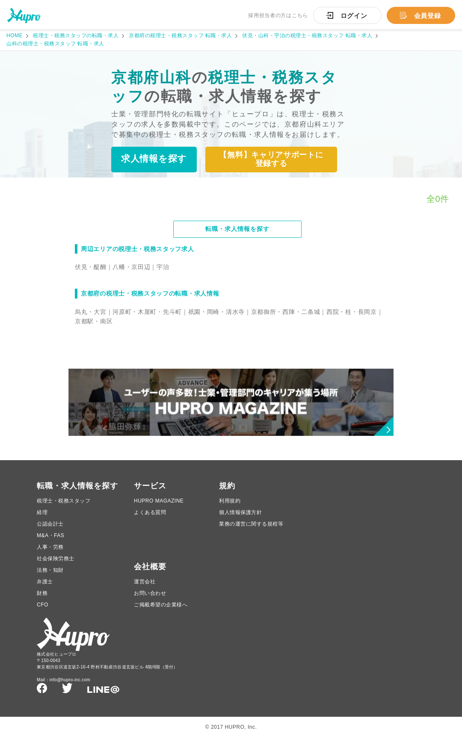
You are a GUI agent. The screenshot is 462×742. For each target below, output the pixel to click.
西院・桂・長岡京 (351, 312)
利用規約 (229, 505)
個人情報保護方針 (240, 516)
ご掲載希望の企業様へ (160, 609)
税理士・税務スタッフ (63, 505)
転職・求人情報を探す (237, 229)
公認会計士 (50, 528)
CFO (42, 609)
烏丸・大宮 (91, 312)
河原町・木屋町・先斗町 (147, 312)
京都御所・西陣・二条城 (285, 312)
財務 (42, 597)
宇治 (163, 267)
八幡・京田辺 (131, 267)
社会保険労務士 (55, 562)
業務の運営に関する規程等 (251, 528)
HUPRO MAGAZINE (159, 505)
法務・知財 (50, 574)
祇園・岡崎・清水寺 (216, 312)
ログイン (354, 15)
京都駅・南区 (94, 321)
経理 (42, 516)
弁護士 (45, 585)
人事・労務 (50, 551)
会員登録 (427, 15)
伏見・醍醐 (91, 267)
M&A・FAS (50, 539)
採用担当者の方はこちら (278, 15)
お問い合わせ (150, 597)
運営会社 (144, 585)
